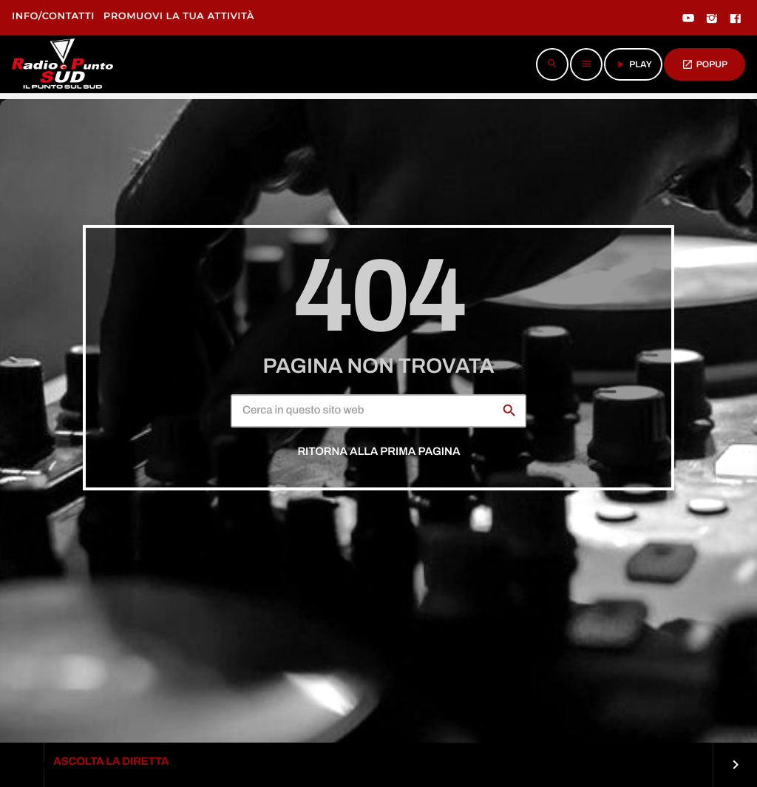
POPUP (704, 64)
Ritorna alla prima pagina (378, 452)
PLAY (633, 64)
